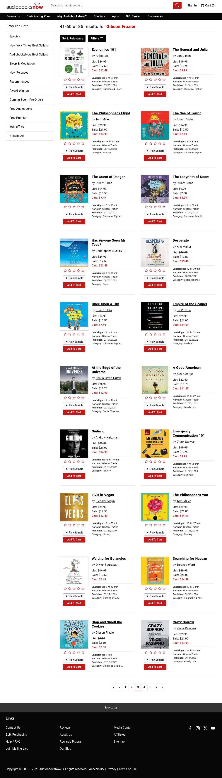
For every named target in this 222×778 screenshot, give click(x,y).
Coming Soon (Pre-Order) (26, 99)
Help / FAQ (13, 741)
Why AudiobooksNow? (72, 16)
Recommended (20, 81)
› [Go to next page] (156, 687)
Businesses (155, 16)
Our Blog (65, 748)
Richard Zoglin (105, 501)
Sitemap (119, 741)
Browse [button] (13, 16)
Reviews (65, 727)
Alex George (185, 374)
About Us (66, 734)
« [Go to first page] (114, 687)
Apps (115, 16)
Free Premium (19, 117)
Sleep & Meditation (22, 63)
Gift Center (133, 16)
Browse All (17, 136)
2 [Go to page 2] (132, 687)
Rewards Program (71, 741)
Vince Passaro (186, 628)
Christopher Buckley (109, 251)
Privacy (111, 769)
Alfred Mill (102, 56)
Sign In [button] (192, 5)
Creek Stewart (186, 441)
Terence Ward (186, 564)
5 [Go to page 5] (150, 687)
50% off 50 (17, 127)
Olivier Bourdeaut (107, 564)
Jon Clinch (184, 56)
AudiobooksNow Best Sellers (29, 54)
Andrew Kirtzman (107, 437)
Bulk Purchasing (16, 734)
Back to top (111, 707)
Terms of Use (128, 769)
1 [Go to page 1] (125, 687)
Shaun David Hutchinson (112, 378)
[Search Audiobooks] (177, 5)
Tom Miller (103, 119)
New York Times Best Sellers (29, 45)
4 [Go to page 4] (144, 687)
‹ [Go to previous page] (119, 687)
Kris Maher (184, 246)
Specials (99, 16)
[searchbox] (111, 5)
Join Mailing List (17, 748)
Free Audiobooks (21, 108)
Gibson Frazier (105, 632)
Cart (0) (208, 5)
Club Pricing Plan (38, 16)
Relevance (72, 38)
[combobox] (115, 5)
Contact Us (13, 727)
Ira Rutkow (184, 310)
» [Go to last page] (162, 687)
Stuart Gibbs (185, 119)
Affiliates (119, 734)
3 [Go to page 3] (138, 687)
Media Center (123, 727)
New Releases (19, 72)
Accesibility (96, 769)
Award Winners (20, 90)
